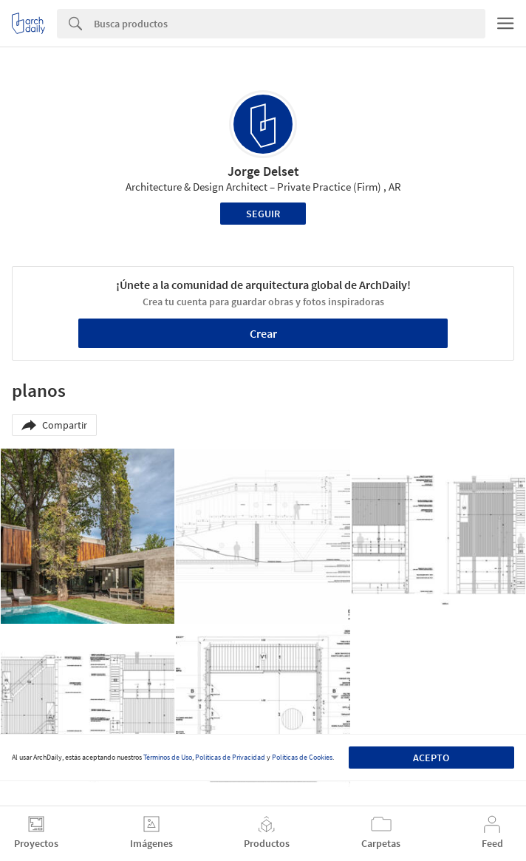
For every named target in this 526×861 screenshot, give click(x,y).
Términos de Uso (167, 757)
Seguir (263, 213)
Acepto (431, 757)
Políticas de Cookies (302, 757)
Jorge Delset (263, 171)
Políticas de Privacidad (230, 757)
